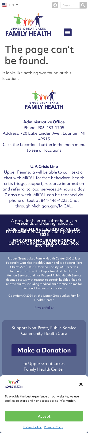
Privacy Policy (53, 427)
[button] (81, 384)
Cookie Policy (32, 427)
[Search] (83, 5)
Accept (44, 416)
